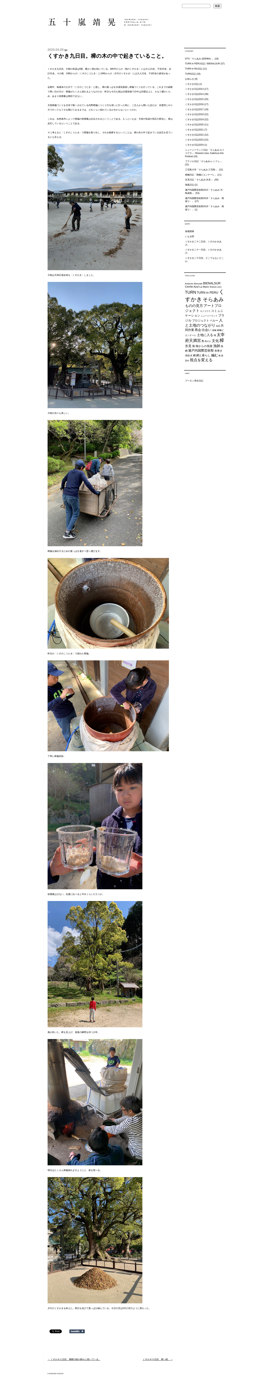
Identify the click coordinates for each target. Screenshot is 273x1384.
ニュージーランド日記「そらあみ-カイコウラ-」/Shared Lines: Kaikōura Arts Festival (204, 153)
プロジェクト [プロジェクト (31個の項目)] (200, 320)
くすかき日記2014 (194, 94)
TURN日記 (190, 74)
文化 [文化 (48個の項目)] (215, 341)
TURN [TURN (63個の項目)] (190, 292)
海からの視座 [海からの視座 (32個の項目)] (204, 346)
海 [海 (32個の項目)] (193, 346)
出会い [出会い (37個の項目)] (206, 330)
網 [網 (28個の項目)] (194, 355)
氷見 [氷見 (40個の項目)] (188, 346)
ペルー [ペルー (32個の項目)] (214, 320)
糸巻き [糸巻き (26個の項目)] (218, 350)
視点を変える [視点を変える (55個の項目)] (201, 360)
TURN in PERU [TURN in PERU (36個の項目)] (207, 292)
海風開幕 (189, 231)
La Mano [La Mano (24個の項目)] (204, 286)
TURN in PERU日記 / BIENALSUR (202, 63)
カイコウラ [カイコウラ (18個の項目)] (205, 311)
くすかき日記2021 (194, 129)
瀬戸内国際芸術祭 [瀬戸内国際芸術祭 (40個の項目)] (201, 350)
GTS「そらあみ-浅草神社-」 (199, 58)
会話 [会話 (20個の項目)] (218, 326)
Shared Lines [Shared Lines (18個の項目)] (215, 287)
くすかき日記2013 (194, 89)
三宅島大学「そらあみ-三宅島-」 (201, 169)
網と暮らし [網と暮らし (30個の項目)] (203, 355)
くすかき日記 (192, 84)
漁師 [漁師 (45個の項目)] (216, 346)
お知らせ (189, 79)
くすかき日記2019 (194, 119)
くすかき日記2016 (194, 104)
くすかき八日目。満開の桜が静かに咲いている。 (74, 1359)
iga (65, 50)
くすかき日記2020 (194, 124)
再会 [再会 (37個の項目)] (198, 330)
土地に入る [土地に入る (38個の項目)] (205, 335)
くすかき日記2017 (194, 109)
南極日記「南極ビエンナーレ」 (201, 174)
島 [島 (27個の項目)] (203, 340)
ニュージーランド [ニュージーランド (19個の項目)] (209, 316)
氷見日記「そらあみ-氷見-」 (199, 179)
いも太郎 (189, 236)
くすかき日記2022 (194, 134)
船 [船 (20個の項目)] (220, 355)
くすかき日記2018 (194, 114)
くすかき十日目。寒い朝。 (158, 1359)
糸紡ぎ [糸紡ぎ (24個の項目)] (188, 355)
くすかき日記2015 (194, 99)
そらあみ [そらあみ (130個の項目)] (213, 299)
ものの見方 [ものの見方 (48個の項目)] (194, 306)
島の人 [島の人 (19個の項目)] (208, 341)
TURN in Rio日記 (193, 68)
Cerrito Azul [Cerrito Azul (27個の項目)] (192, 286)
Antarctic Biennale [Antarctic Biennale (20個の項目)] (193, 283)
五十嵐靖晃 (99, 22)
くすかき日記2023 (194, 139)
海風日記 (189, 184)
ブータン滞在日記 (194, 380)
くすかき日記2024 (194, 145)
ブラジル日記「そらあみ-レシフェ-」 (204, 161)
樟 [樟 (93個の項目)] (222, 340)
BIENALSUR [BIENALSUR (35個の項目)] (211, 283)
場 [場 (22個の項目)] (215, 335)
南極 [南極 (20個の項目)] (214, 330)
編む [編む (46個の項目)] (214, 355)
